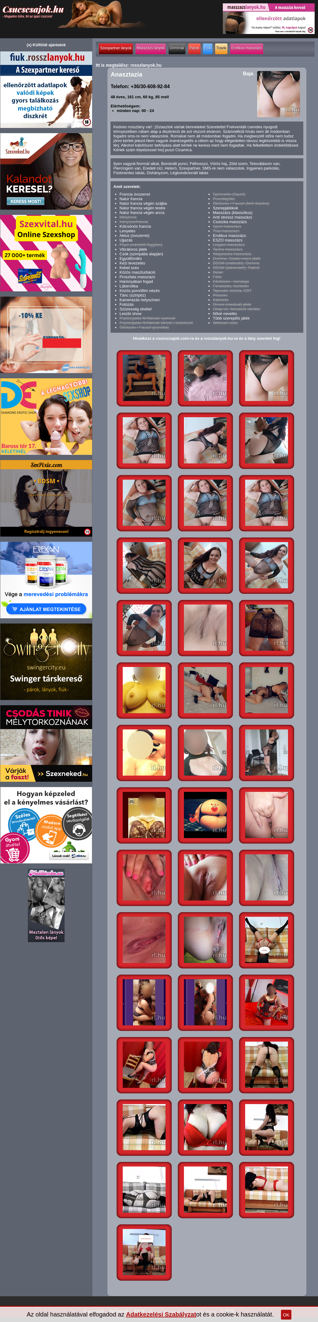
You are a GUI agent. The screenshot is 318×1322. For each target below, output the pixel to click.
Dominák (177, 48)
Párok (194, 48)
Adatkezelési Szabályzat (161, 1314)
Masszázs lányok (151, 48)
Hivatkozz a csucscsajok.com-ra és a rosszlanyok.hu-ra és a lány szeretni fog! (207, 338)
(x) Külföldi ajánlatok (46, 45)
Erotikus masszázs (246, 48)
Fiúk (207, 48)
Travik (221, 48)
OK (286, 1314)
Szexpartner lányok (116, 48)
